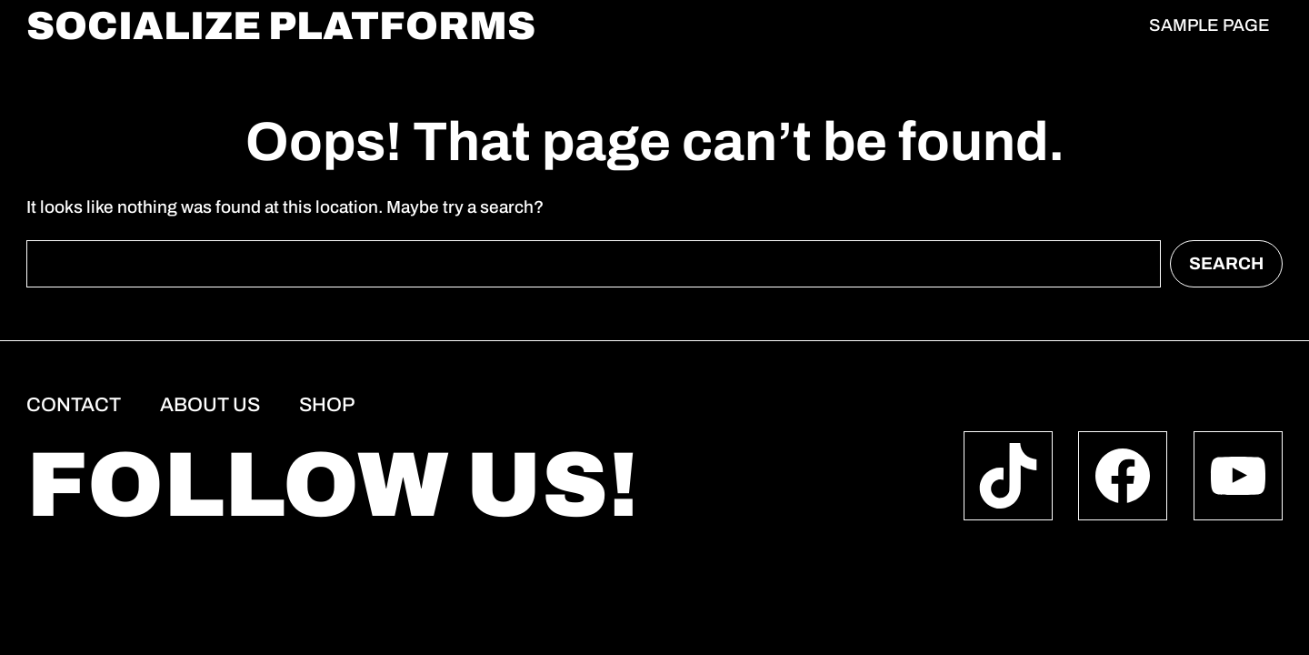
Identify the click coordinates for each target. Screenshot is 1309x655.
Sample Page (1209, 25)
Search (1226, 263)
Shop (327, 405)
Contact (73, 405)
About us (210, 405)
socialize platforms (280, 25)
